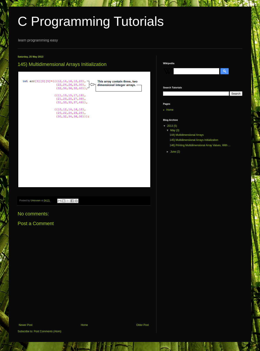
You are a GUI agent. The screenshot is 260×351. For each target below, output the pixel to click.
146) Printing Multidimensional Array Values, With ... (200, 145)
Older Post (142, 325)
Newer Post (25, 325)
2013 (170, 125)
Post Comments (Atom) (47, 331)
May (173, 130)
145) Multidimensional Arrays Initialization (194, 140)
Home (84, 325)
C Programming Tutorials (91, 21)
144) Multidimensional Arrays (187, 134)
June (173, 151)
